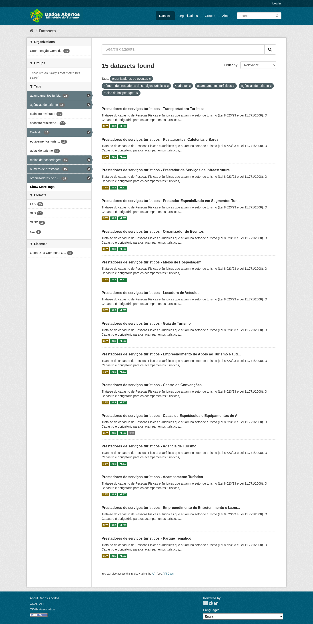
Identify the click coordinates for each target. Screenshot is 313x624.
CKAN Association (42, 609)
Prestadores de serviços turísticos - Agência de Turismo (149, 446)
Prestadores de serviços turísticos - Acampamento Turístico (152, 477)
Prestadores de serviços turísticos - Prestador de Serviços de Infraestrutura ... (168, 170)
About (226, 16)
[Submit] (277, 15)
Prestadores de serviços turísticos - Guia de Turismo (146, 323)
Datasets (165, 16)
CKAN (210, 603)
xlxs (131, 433)
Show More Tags (42, 187)
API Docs (168, 573)
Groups (210, 16)
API (154, 573)
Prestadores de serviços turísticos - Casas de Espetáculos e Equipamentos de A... (171, 416)
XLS (113, 126)
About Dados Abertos (44, 598)
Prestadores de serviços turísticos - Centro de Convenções (152, 385)
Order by (230, 65)
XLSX (123, 126)
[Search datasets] (259, 15)
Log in (276, 3)
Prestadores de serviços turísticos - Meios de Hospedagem (151, 262)
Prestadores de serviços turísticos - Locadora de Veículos (150, 293)
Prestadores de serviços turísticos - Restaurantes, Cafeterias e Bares (160, 139)
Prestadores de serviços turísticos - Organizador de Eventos (153, 231)
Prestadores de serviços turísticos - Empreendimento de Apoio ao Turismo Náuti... (171, 354)
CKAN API (37, 604)
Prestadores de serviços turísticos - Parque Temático (146, 538)
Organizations (188, 16)
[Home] (32, 31)
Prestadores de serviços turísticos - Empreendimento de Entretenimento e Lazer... (171, 508)
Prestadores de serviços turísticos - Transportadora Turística (153, 109)
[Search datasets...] (183, 49)
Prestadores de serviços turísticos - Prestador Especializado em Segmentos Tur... (170, 201)
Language (210, 610)
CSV (105, 126)
